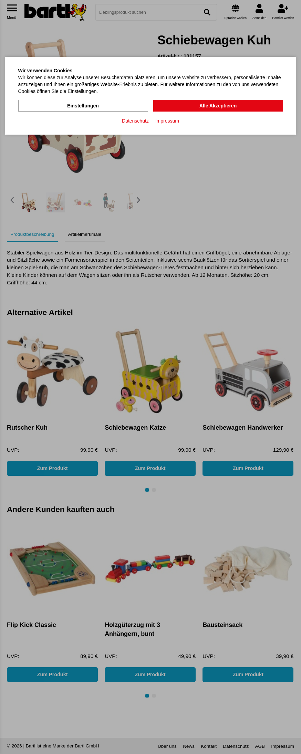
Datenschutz (135, 121)
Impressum (167, 121)
